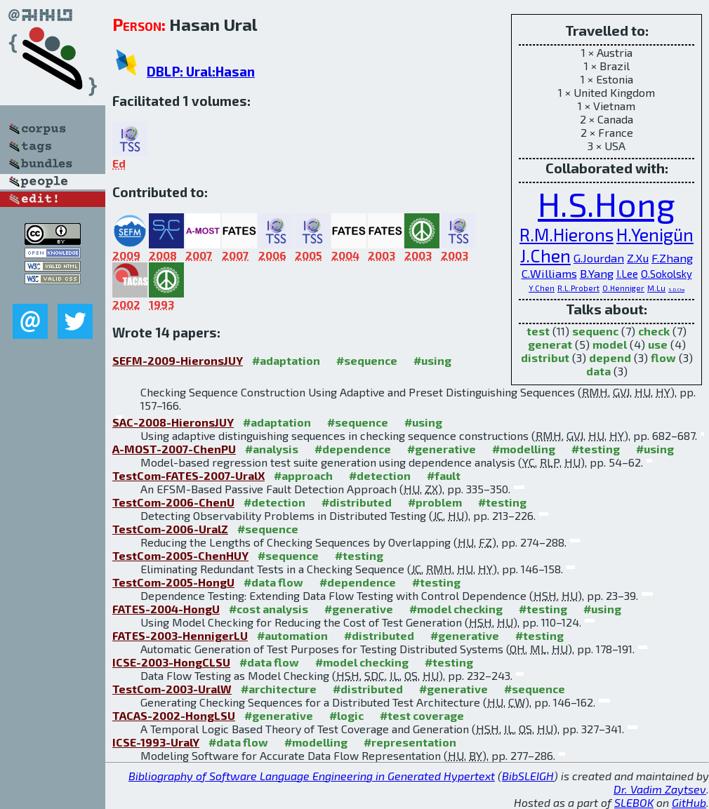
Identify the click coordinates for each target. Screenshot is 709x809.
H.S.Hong (606, 203)
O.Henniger (623, 288)
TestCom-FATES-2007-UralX (188, 475)
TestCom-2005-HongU (173, 582)
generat (550, 344)
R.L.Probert (578, 288)
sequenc (595, 330)
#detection (380, 475)
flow (663, 357)
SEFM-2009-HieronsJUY (177, 360)
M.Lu (656, 288)
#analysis (271, 448)
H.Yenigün (655, 234)
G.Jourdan (599, 257)
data (598, 370)
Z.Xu (638, 257)
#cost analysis (268, 608)
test (538, 330)
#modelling (523, 448)
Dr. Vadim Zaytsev (660, 789)
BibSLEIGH (528, 775)
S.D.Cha (676, 289)
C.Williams (549, 273)
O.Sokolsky (666, 273)
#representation (410, 742)
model (609, 344)
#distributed (357, 502)
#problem (435, 502)
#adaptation (286, 360)
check (654, 330)
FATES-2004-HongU (166, 608)
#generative (441, 448)
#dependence (352, 448)
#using (432, 360)
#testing (595, 448)
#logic (346, 715)
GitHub (689, 802)
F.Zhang (672, 257)
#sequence (366, 360)
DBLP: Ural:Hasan (201, 71)
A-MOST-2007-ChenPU (174, 448)
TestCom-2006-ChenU (173, 502)
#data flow (273, 582)
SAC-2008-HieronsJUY (173, 422)
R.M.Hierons (566, 234)
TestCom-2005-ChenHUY (180, 555)
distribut (545, 357)
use (658, 344)
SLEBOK (634, 802)
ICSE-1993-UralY (155, 742)
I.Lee (627, 273)
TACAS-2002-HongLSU (173, 715)
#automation (292, 635)
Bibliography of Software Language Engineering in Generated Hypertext (311, 775)
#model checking (456, 608)
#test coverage (422, 715)
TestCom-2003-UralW (172, 688)
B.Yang (597, 273)
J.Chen (545, 255)
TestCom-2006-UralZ (170, 528)
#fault (443, 475)
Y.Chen (542, 288)
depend (610, 357)
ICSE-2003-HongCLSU (171, 662)
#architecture (279, 688)
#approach (303, 475)
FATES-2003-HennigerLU (180, 635)
